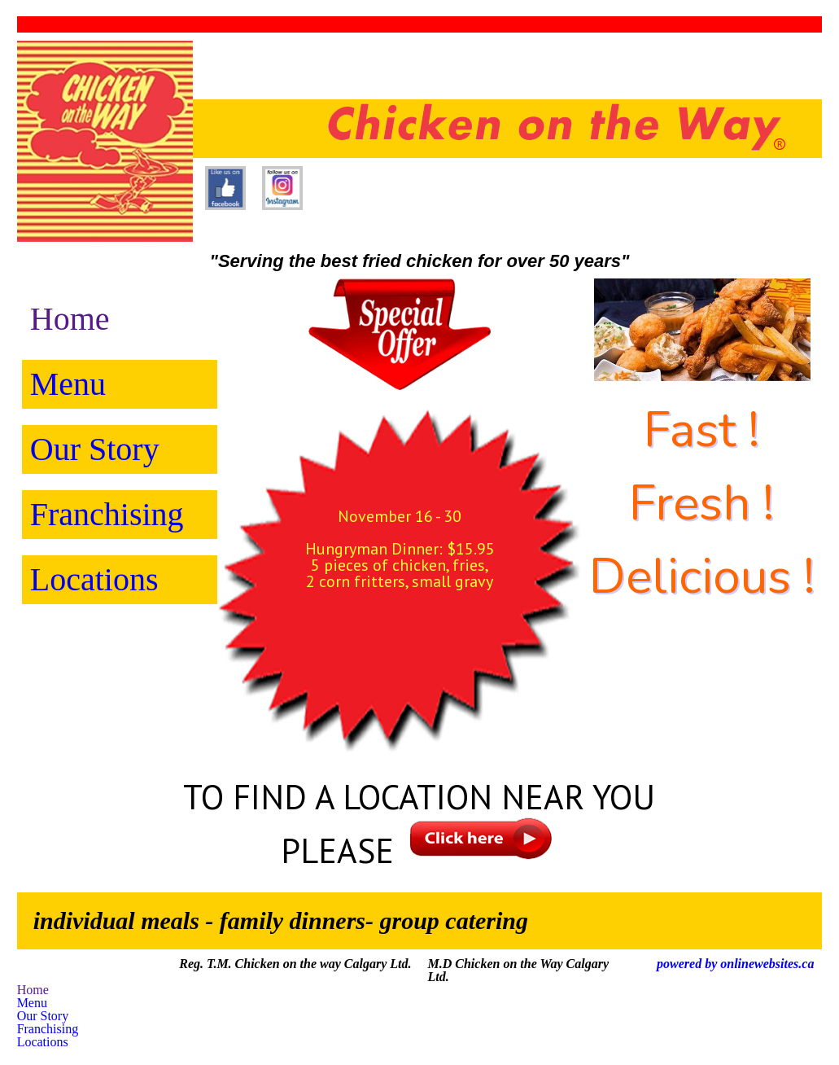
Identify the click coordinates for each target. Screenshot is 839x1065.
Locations (94, 579)
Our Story (94, 449)
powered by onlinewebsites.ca (735, 964)
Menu (68, 384)
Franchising (107, 514)
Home (70, 318)
